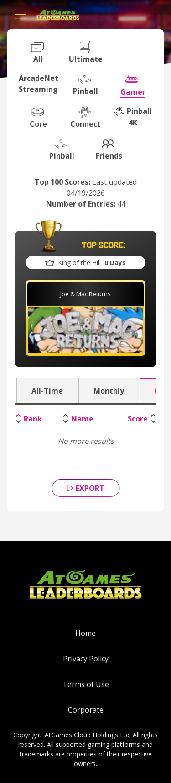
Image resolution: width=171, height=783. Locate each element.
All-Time (47, 391)
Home (85, 633)
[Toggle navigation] (20, 15)
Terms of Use (85, 684)
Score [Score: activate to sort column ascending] (138, 419)
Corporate (86, 710)
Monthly (108, 391)
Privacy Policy (86, 659)
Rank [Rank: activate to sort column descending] (33, 419)
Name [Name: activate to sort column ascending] (82, 419)
